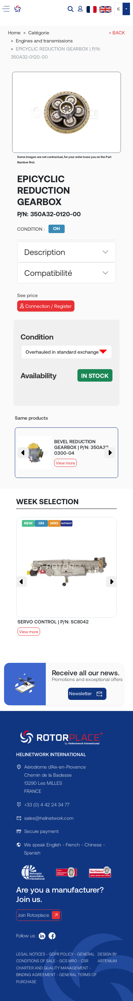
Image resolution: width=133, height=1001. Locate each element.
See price (27, 295)
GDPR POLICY (61, 953)
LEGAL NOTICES (30, 953)
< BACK (117, 32)
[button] (71, 9)
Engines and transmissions (44, 40)
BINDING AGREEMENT (36, 974)
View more (65, 462)
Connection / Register (46, 306)
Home (14, 32)
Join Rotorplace (39, 915)
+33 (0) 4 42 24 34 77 (46, 804)
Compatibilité (48, 273)
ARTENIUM (107, 960)
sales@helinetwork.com (48, 818)
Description (44, 252)
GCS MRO (68, 960)
